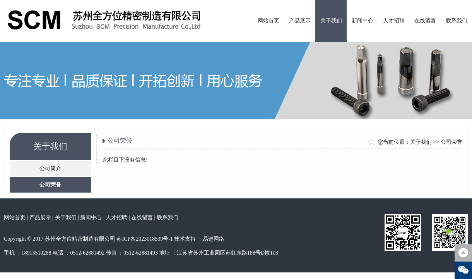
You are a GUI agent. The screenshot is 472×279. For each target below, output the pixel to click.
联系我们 (456, 21)
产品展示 (300, 21)
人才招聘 (394, 21)
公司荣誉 (50, 185)
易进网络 (213, 239)
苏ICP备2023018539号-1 (144, 239)
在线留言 (425, 21)
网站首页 (268, 21)
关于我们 (331, 21)
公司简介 (50, 168)
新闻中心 (362, 21)
